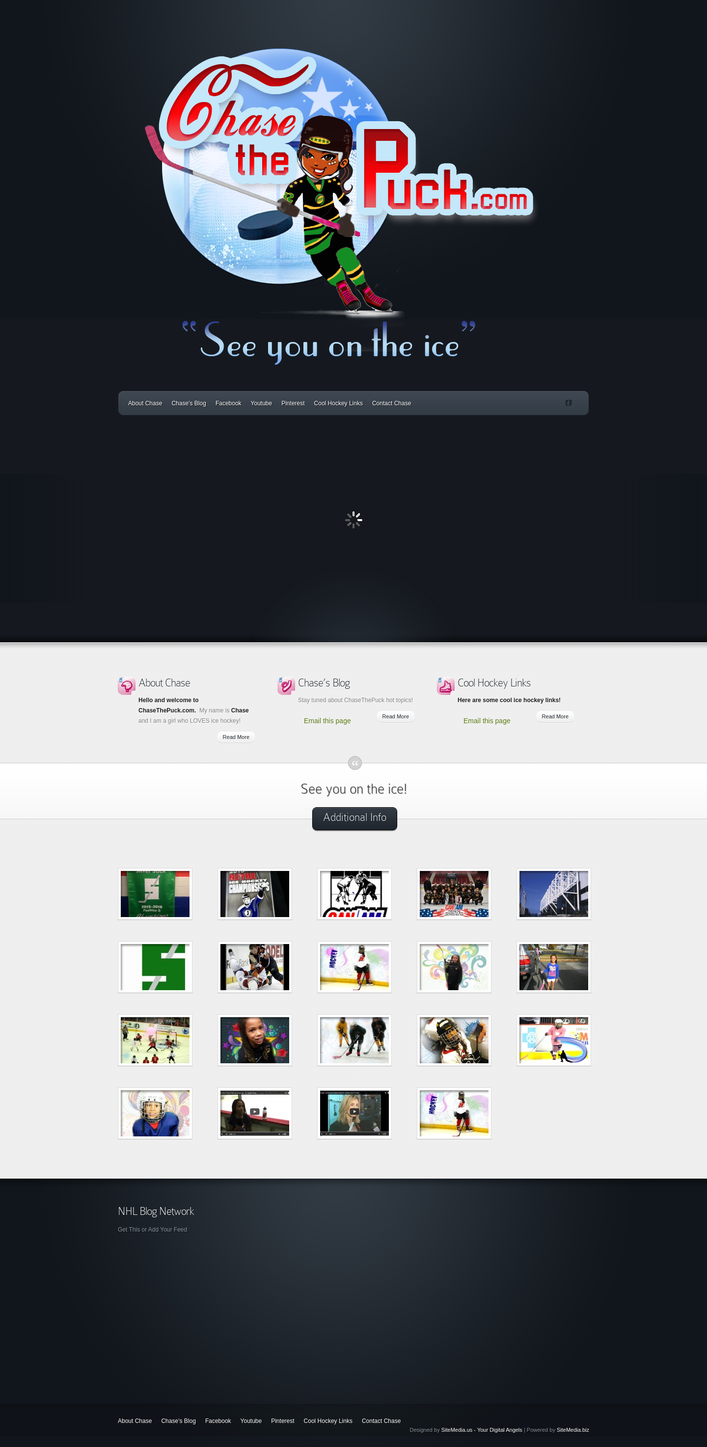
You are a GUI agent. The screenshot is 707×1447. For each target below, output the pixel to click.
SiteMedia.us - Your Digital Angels (481, 1430)
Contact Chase (391, 403)
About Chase (145, 403)
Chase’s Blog (188, 403)
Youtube (261, 403)
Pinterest (292, 403)
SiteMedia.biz (573, 1430)
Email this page (327, 721)
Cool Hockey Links (338, 403)
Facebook (229, 403)
